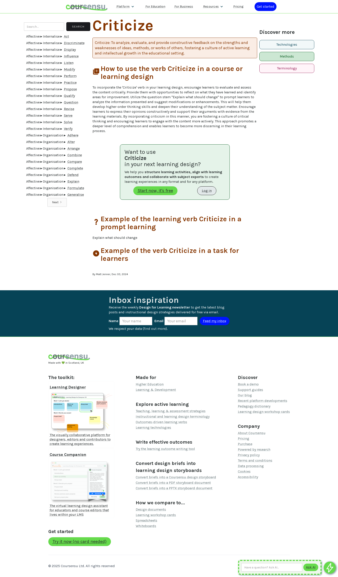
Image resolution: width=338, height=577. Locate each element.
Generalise (75, 194)
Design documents (151, 509)
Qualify (69, 96)
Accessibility (248, 477)
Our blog (245, 395)
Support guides (250, 390)
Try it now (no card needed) (80, 541)
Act (66, 36)
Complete (75, 168)
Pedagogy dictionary (254, 406)
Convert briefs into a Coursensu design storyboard (176, 477)
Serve (68, 115)
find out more (155, 329)
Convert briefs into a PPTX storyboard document (174, 488)
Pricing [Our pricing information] (238, 6)
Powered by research (254, 449)
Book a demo (248, 384)
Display (70, 49)
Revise (69, 109)
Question (71, 102)
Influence (71, 56)
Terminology (287, 68)
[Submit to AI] (310, 567)
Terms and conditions (255, 460)
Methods (287, 56)
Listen (69, 63)
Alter (71, 142)
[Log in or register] (266, 6)
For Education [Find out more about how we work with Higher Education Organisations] (155, 6)
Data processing (251, 466)
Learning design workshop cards (264, 412)
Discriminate (74, 43)
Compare (74, 162)
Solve (68, 122)
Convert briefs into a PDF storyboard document (173, 483)
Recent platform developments (262, 401)
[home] (87, 6)
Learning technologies (153, 427)
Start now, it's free (155, 190)
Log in (207, 191)
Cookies (244, 471)
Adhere (72, 135)
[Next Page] (57, 202)
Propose (70, 89)
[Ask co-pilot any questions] (330, 568)
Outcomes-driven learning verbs (161, 422)
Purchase (245, 444)
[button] (125, 6)
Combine (74, 155)
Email (158, 321)
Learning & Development (156, 390)
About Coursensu (252, 433)
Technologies (286, 44)
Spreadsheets (146, 520)
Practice (70, 82)
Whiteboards (146, 526)
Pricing (243, 438)
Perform (70, 76)
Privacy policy (249, 455)
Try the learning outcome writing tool (165, 449)
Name (113, 321)
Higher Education (150, 384)
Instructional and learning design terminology (173, 416)
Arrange (73, 148)
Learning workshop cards (156, 515)
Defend (73, 175)
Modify (69, 69)
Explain (73, 181)
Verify (68, 129)
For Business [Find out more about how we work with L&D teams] (183, 6)
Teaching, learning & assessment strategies (171, 411)
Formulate (75, 188)
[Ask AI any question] (271, 567)
